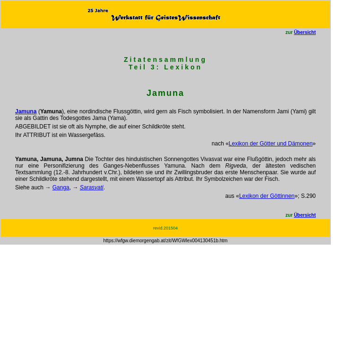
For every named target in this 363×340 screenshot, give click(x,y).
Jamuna (25, 111)
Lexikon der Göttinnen (266, 196)
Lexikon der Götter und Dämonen (270, 143)
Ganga (60, 187)
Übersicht (305, 32)
